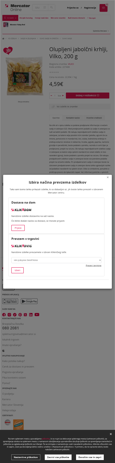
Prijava (18, 227)
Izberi (17, 270)
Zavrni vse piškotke (58, 457)
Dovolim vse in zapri (89, 457)
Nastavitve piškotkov (26, 457)
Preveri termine (93, 265)
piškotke (46, 438)
